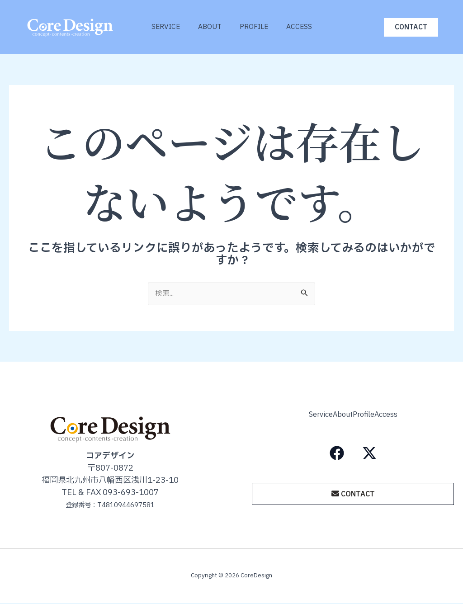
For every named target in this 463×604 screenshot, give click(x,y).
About (207, 27)
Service (159, 27)
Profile (256, 27)
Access (306, 27)
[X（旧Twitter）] (369, 451)
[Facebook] (337, 451)
